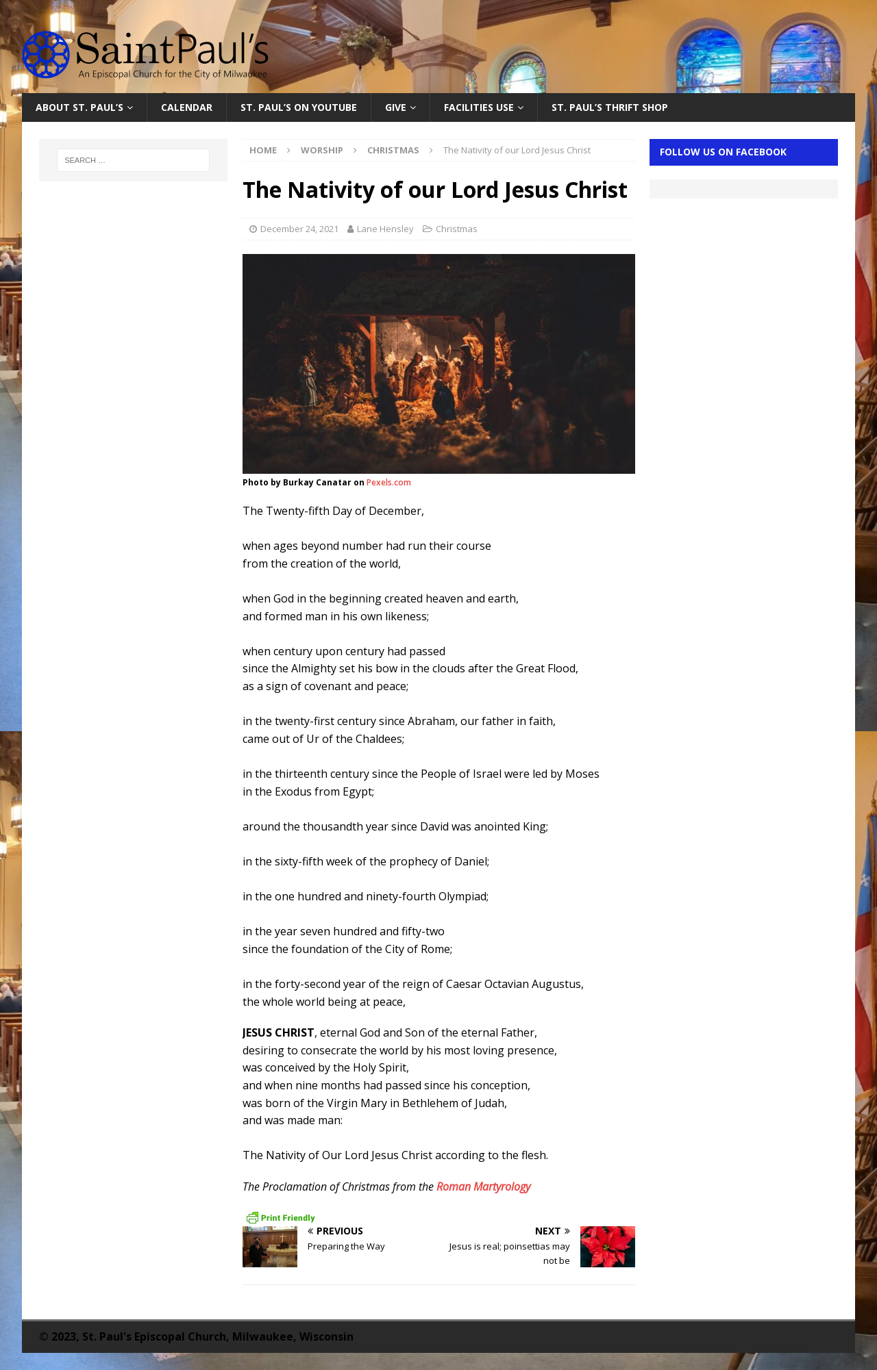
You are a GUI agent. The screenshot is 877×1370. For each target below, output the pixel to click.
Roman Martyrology (483, 1186)
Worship (322, 150)
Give (395, 107)
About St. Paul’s (79, 107)
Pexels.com (389, 482)
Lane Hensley (385, 229)
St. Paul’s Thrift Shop (610, 107)
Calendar (186, 107)
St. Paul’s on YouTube (298, 107)
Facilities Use (479, 107)
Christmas (457, 229)
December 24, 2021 (299, 229)
